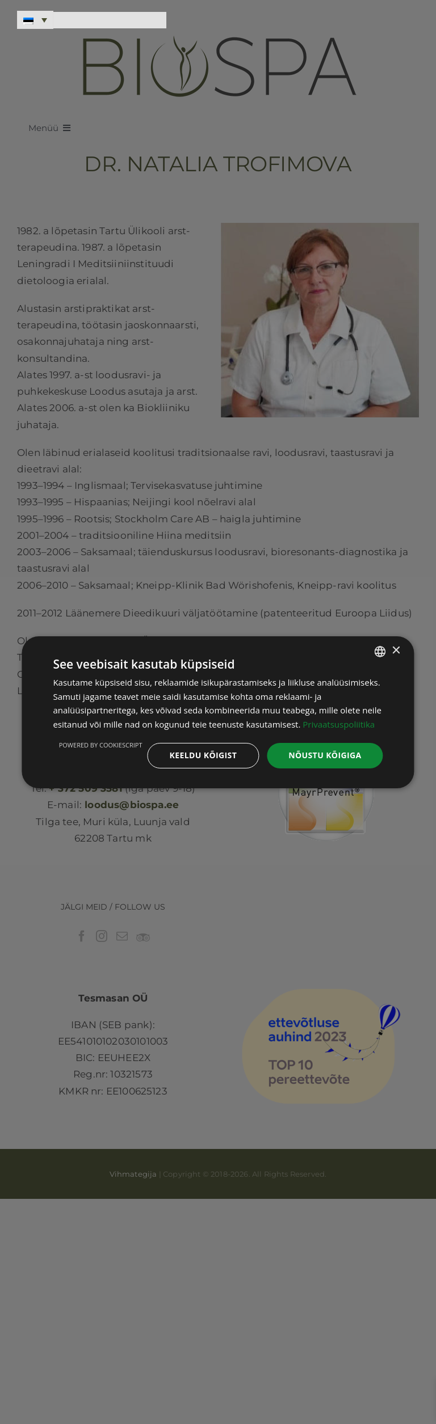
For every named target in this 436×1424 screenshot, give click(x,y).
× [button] (396, 650)
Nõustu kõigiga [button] (324, 755)
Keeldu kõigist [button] (203, 755)
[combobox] (380, 651)
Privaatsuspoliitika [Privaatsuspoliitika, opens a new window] (339, 724)
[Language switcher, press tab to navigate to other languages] (35, 20)
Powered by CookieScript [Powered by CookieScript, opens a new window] (100, 745)
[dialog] (218, 712)
